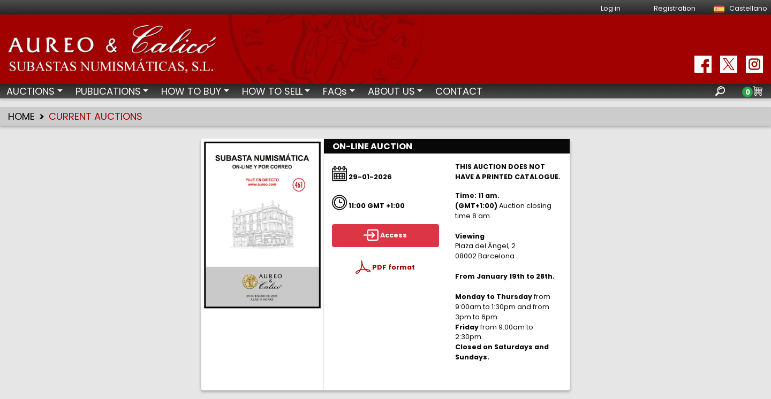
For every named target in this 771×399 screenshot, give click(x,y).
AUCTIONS (30, 91)
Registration (675, 8)
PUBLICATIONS (108, 91)
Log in (611, 8)
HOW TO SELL (272, 91)
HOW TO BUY (191, 91)
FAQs (335, 91)
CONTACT (458, 91)
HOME (21, 116)
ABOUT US (391, 91)
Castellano (738, 8)
